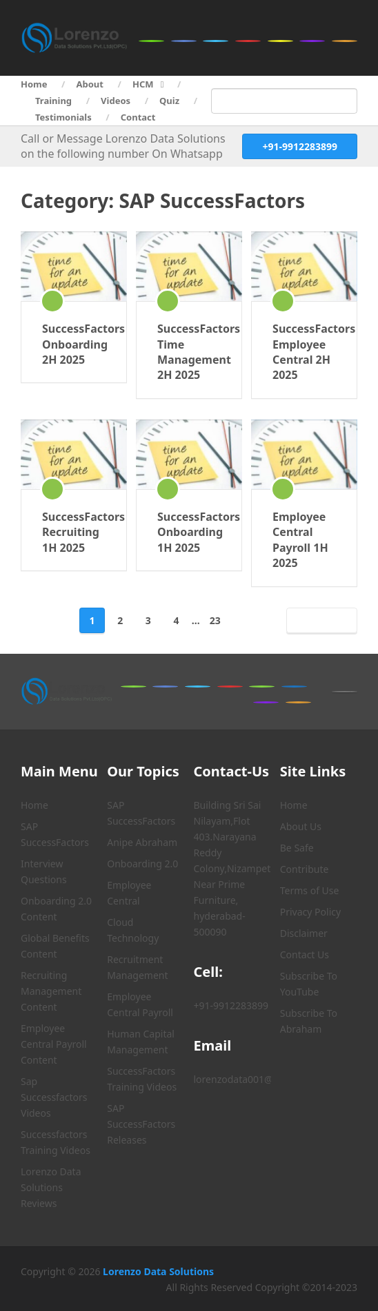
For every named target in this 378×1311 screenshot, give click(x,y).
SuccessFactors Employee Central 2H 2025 (304, 351)
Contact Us (304, 954)
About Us (300, 826)
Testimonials (63, 117)
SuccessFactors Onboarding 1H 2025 (189, 532)
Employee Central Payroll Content (54, 1044)
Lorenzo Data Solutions (158, 1271)
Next (319, 620)
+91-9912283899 (299, 146)
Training (53, 100)
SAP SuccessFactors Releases (141, 1124)
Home (34, 84)
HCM (143, 84)
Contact (138, 117)
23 (215, 620)
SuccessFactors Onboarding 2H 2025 (74, 344)
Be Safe (297, 847)
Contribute (304, 869)
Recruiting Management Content (51, 991)
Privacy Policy (310, 911)
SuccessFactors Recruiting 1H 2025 (74, 532)
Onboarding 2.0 (142, 863)
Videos (115, 100)
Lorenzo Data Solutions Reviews (51, 1187)
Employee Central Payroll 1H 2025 (300, 539)
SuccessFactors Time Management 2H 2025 (189, 351)
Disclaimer (304, 933)
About (90, 84)
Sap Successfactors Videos (54, 1097)
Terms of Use (309, 890)
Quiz (169, 100)
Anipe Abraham (142, 842)
